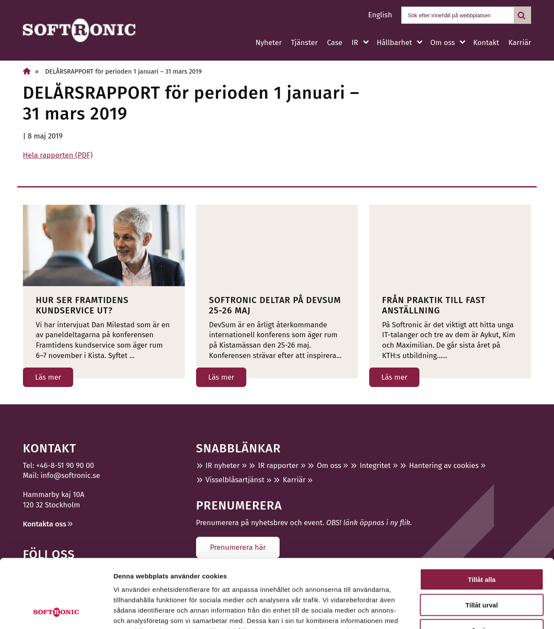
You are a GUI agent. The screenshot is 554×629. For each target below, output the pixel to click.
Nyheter (268, 42)
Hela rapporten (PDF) (58, 155)
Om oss (442, 42)
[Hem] (27, 71)
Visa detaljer (470, 612)
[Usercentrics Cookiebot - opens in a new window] (56, 612)
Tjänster (304, 42)
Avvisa (481, 565)
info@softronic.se (70, 475)
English (380, 14)
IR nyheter (223, 465)
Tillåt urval (482, 540)
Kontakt (486, 42)
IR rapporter (278, 465)
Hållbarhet (394, 42)
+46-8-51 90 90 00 (65, 465)
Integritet (375, 465)
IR (354, 42)
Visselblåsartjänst (235, 479)
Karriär (519, 42)
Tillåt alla (482, 515)
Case (334, 42)
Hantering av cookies (444, 465)
